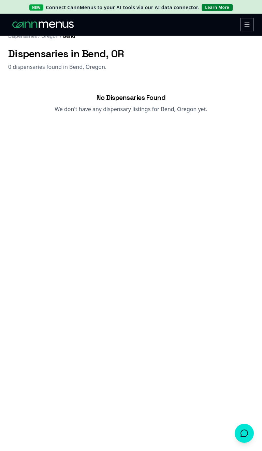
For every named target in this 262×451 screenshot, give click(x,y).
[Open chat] (244, 433)
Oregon (49, 36)
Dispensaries (22, 36)
